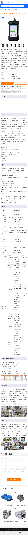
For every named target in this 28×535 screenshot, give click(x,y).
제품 (5, 9)
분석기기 (10, 9)
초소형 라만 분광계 (20, 505)
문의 (7, 83)
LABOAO (15, 529)
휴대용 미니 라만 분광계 (7, 505)
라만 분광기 (16, 9)
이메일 (20, 83)
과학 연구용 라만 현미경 (7, 521)
